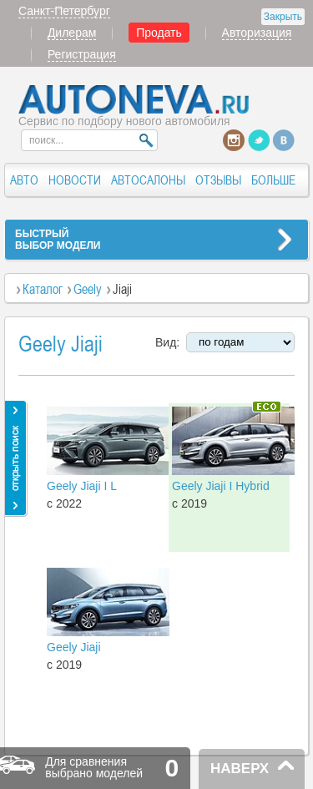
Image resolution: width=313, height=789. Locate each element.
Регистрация (82, 54)
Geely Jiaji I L (82, 486)
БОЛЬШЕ (273, 180)
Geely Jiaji (74, 647)
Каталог (43, 289)
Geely (87, 289)
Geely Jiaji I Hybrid (221, 486)
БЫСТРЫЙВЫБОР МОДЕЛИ (57, 239)
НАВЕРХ (239, 768)
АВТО (24, 180)
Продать (159, 32)
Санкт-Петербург (64, 11)
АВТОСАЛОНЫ (148, 180)
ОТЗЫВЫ (218, 180)
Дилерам (72, 32)
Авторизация (257, 32)
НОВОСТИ (74, 180)
